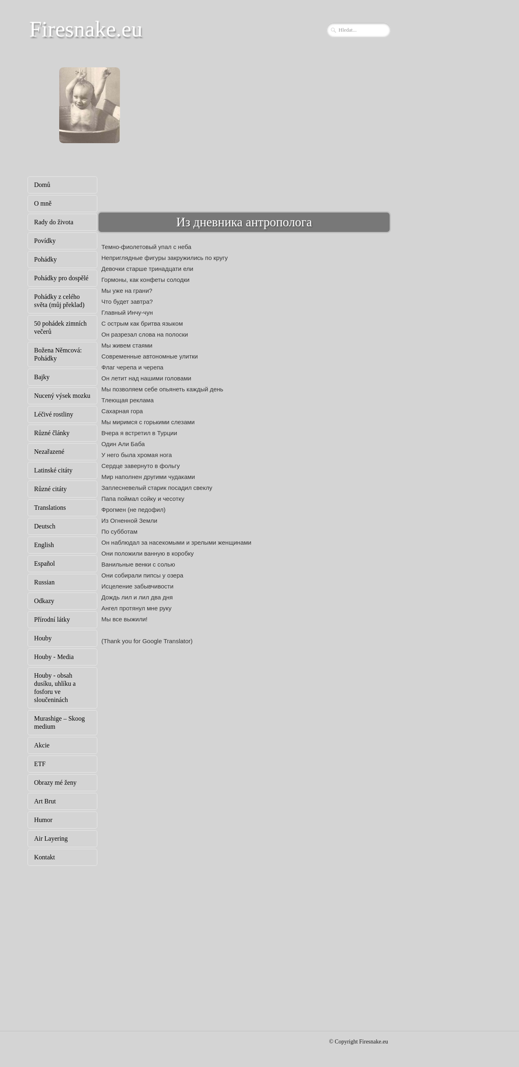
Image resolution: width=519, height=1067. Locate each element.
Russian (44, 582)
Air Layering (51, 838)
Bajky (41, 377)
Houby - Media (54, 656)
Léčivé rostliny (53, 414)
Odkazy (44, 600)
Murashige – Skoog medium (59, 722)
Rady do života (53, 222)
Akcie (41, 745)
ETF (39, 763)
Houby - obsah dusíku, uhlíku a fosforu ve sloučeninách (55, 687)
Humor (43, 819)
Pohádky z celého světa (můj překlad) (59, 300)
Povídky (45, 240)
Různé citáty (50, 488)
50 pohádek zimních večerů (60, 327)
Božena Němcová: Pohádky (58, 354)
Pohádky (45, 259)
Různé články (52, 432)
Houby (43, 638)
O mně (42, 203)
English (44, 544)
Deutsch (44, 526)
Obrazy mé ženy (55, 782)
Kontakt (44, 857)
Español (44, 563)
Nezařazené (49, 451)
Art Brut (45, 801)
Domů (42, 184)
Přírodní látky (52, 619)
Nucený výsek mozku (62, 395)
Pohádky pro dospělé (61, 278)
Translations (50, 507)
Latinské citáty (53, 470)
